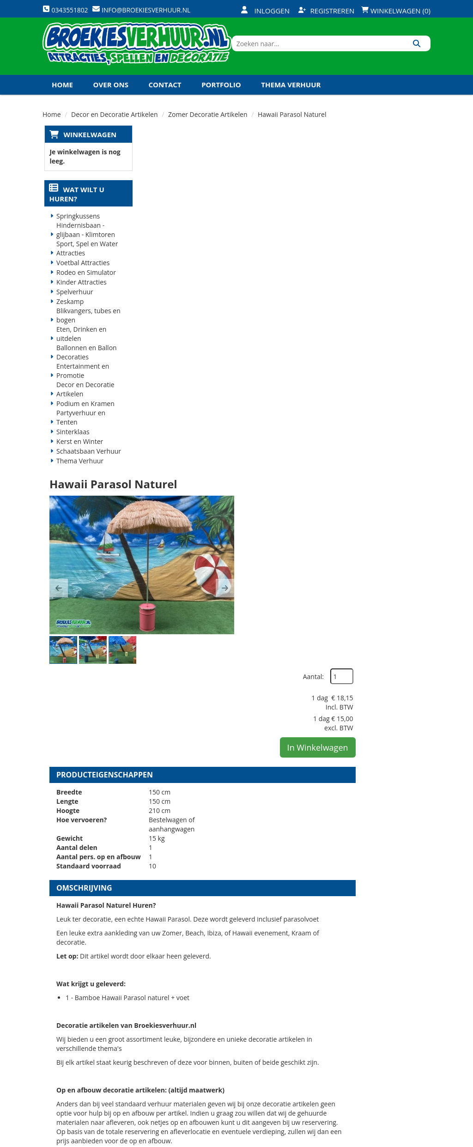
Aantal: (381, 166)
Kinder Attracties (80, 295)
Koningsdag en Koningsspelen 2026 (234, 1085)
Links (154, 1052)
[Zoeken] (420, 52)
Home (62, 96)
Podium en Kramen (84, 416)
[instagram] (422, 1139)
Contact (165, 96)
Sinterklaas (71, 444)
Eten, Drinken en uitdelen (80, 347)
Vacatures (162, 1036)
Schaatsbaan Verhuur (87, 464)
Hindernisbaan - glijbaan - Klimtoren (84, 243)
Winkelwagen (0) (396, 10)
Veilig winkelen (235, 1020)
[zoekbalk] (351, 52)
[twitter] (372, 1139)
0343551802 (80, 1044)
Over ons (110, 96)
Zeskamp (68, 314)
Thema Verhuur (291, 96)
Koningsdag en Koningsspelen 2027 (120, 116)
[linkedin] (405, 1139)
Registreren (326, 10)
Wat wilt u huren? (75, 207)
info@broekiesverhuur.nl (89, 1062)
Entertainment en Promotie (81, 384)
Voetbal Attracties (81, 275)
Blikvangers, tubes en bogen (87, 328)
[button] (155, 250)
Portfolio (221, 96)
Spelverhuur (73, 304)
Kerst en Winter (78, 454)
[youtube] (389, 1139)
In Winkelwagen (385, 237)
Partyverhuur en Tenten (79, 430)
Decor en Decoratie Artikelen (84, 402)
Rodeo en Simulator (85, 285)
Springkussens (76, 229)
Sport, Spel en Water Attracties (85, 261)
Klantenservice (300, 1020)
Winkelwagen (88, 146)
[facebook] (355, 1139)
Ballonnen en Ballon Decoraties (85, 365)
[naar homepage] (143, 52)
